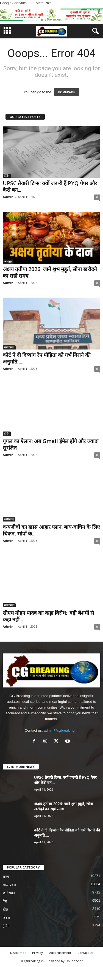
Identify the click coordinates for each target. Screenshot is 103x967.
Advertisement (60, 953)
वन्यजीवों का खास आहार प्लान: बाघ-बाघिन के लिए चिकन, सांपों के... (51, 530)
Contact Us (85, 953)
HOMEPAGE (66, 92)
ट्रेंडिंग (6, 175)
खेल (5, 909)
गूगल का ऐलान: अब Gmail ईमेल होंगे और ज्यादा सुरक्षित (51, 444)
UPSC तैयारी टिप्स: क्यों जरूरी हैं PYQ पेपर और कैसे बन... (50, 186)
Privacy (37, 953)
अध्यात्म (8, 261)
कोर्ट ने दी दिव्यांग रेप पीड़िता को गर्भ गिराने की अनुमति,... (47, 358)
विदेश (6, 918)
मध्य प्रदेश (9, 347)
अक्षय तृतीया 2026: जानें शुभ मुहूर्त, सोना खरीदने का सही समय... (50, 272)
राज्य (6, 877)
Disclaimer (18, 953)
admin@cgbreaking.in (61, 730)
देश (5, 901)
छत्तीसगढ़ (9, 519)
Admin (8, 197)
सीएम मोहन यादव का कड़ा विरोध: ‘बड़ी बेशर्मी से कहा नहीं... (48, 616)
